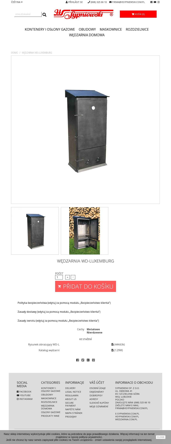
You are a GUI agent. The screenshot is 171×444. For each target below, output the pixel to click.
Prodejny (71, 416)
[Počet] (59, 277)
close (160, 437)
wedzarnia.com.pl (126, 419)
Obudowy (87, 29)
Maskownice (111, 29)
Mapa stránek (73, 412)
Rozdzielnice (137, 29)
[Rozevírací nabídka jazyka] (17, 2)
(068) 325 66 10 (99, 2)
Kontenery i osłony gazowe (50, 29)
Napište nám (72, 409)
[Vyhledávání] (28, 14)
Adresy (93, 399)
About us (71, 399)
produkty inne (50, 415)
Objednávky (96, 391)
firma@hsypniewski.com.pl (128, 2)
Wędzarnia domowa (87, 35)
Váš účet (96, 382)
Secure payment (70, 404)
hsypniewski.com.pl (127, 416)
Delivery (70, 388)
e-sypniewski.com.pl (127, 413)
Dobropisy (95, 395)
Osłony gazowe (50, 412)
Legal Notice (73, 391)
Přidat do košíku (85, 285)
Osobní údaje (97, 388)
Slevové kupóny (99, 402)
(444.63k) (118, 344)
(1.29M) (117, 350)
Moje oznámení (98, 406)
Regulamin (71, 395)
